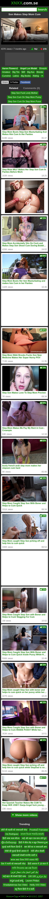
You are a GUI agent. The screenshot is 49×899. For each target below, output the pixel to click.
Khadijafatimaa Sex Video (15, 885)
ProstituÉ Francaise (39, 830)
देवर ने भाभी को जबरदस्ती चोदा (13, 864)
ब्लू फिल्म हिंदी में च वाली (24, 889)
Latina (16, 76)
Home (9, 896)
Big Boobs (26, 76)
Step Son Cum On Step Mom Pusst (24, 101)
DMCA (23, 896)
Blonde (40, 72)
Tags (16, 896)
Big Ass (30, 72)
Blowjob (43, 68)
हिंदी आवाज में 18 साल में (38, 864)
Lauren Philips (32, 881)
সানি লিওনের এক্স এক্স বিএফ (24, 868)
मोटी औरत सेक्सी (37, 851)
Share (5, 82)
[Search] (19, 9)
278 (43, 49)
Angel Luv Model (28, 68)
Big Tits (15, 72)
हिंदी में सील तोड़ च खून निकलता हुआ (33, 843)
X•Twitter (14, 82)
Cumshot (6, 76)
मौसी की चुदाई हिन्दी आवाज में (16, 851)
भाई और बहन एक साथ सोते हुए (34, 838)
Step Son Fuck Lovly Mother (24, 93)
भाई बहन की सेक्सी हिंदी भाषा (14, 876)
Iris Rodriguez (11, 834)
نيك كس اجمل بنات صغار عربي (24, 872)
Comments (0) (31, 88)
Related (13, 88)
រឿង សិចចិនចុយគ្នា (8, 843)
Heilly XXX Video (38, 885)
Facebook (25, 82)
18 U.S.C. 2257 (35, 896)
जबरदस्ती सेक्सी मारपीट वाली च (24, 855)
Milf (23, 72)
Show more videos (24, 815)
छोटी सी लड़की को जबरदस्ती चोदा (14, 830)
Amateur (6, 72)
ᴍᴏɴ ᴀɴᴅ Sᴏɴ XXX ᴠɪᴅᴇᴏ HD (24, 859)
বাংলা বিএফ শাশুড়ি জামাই (32, 834)
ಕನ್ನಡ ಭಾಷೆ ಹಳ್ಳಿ (16, 881)
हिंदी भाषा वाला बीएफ (11, 838)
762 (34, 49)
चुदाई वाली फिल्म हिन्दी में (12, 847)
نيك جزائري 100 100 (37, 876)
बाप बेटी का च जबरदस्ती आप (35, 847)
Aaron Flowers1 (10, 68)
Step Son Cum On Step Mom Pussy (24, 97)
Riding (36, 76)
